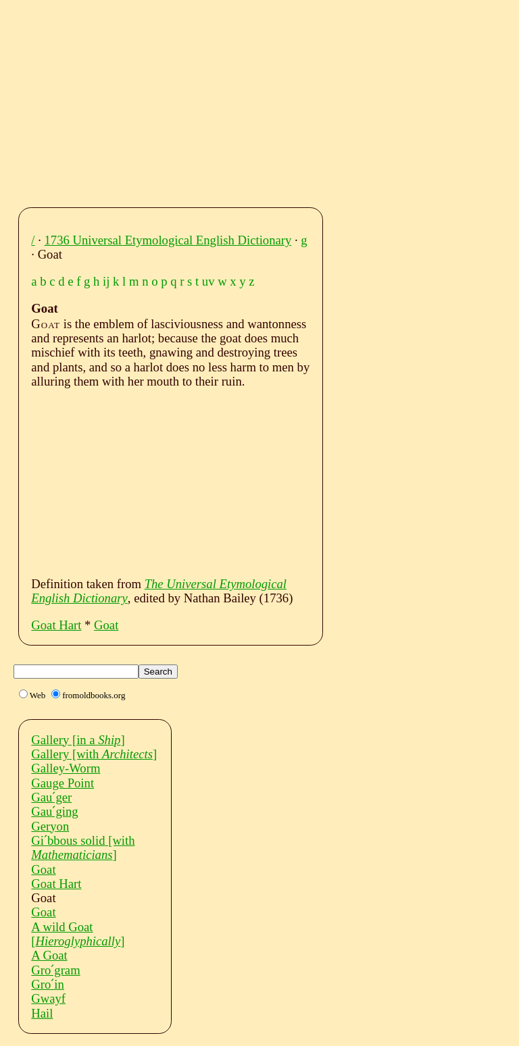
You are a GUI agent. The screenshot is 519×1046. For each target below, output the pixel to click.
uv (208, 281)
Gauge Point (62, 783)
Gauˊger (51, 797)
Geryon (50, 826)
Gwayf (48, 998)
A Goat (49, 955)
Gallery (77, 740)
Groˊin (47, 984)
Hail (42, 1013)
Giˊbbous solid (82, 847)
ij (106, 281)
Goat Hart (56, 625)
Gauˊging (54, 811)
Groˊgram (55, 970)
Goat (106, 625)
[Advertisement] (272, 99)
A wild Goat (77, 934)
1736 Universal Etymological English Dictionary (168, 240)
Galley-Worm (65, 768)
